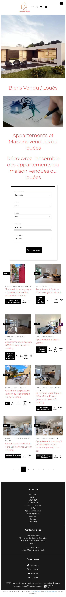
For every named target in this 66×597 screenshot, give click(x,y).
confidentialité (36, 591)
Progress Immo (33, 535)
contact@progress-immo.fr (33, 550)
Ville (17, 213)
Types (17, 202)
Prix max (18, 235)
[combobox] (32, 195)
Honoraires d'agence (51, 583)
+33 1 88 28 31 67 (33, 547)
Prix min (18, 224)
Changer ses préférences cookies (28, 586)
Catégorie (19, 191)
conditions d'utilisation (50, 591)
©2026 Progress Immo (15, 583)
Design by (48, 586)
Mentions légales (34, 583)
